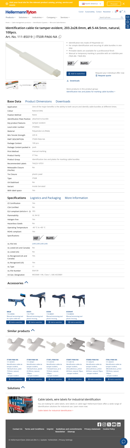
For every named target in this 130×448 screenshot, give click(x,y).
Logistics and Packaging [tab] (45, 198)
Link (34, 243)
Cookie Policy (109, 429)
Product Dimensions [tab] (38, 101)
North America (91, 3)
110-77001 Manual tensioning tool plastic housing (36, 305)
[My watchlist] (127, 26)
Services (64, 17)
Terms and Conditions (34, 429)
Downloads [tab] (63, 101)
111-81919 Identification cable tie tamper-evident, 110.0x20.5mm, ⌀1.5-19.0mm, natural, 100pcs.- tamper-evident (55, 357)
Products (10, 17)
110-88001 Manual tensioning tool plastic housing (55, 305)
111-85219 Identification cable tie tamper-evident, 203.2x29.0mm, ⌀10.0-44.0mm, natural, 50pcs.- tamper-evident (95, 355)
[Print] (127, 21)
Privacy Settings (65, 440)
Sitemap (71, 431)
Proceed (114, 4)
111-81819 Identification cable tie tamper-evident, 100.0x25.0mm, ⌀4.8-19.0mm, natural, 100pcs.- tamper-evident (16, 357)
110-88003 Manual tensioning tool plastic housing (75, 305)
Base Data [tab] (14, 101)
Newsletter (60, 431)
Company (51, 17)
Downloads (73, 80)
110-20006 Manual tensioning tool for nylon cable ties (16, 305)
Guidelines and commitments (69, 429)
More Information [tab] (76, 198)
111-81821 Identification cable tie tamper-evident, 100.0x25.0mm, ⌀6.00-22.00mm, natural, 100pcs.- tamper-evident (36, 357)
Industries (37, 17)
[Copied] (60, 36)
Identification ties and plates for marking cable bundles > (91, 91)
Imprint (50, 429)
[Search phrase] (111, 17)
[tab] (65, 283)
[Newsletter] (127, 17)
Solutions (23, 17)
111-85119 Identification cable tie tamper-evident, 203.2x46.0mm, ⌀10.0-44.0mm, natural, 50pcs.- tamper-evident (75, 355)
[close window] (123, 3)
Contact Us (17, 429)
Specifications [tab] (16, 198)
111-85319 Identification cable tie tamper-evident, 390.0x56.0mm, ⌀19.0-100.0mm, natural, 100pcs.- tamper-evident (115, 357)
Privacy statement (92, 429)
